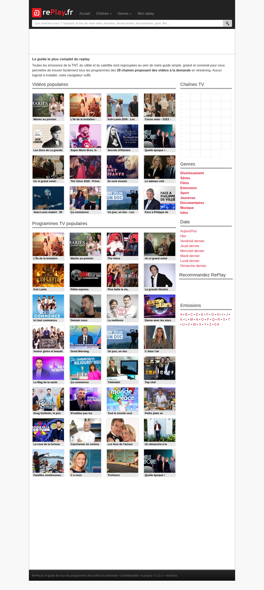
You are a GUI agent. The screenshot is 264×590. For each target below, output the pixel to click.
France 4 (185, 113)
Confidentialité (129, 575)
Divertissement (192, 173)
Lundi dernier (189, 261)
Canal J (195, 145)
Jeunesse (187, 198)
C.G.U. (159, 575)
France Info (195, 129)
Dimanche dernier (193, 266)
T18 (226, 121)
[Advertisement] (132, 41)
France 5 (226, 97)
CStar (195, 113)
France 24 (195, 137)
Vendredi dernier (192, 241)
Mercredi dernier (192, 251)
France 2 (195, 97)
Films (184, 183)
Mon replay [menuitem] (146, 13)
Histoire (216, 153)
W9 (206, 105)
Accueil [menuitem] (84, 13)
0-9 (216, 324)
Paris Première (216, 121)
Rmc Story (185, 121)
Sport (184, 193)
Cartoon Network (206, 145)
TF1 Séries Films (206, 113)
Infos (184, 212)
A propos (146, 575)
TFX (226, 105)
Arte (195, 105)
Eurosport (216, 137)
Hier (183, 236)
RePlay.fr (37, 575)
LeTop (185, 153)
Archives (171, 575)
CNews (206, 129)
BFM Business (226, 129)
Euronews (185, 137)
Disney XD (216, 145)
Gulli (185, 145)
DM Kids (226, 145)
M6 (185, 105)
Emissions (188, 188)
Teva (206, 121)
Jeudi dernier (189, 246)
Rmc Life (195, 121)
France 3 (206, 97)
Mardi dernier (190, 256)
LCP (195, 153)
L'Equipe (226, 137)
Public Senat (206, 153)
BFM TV (216, 129)
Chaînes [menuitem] (104, 13)
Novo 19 (185, 129)
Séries (185, 178)
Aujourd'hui (188, 231)
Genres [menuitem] (125, 13)
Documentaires (192, 203)
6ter (216, 113)
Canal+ (216, 97)
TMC (216, 105)
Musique (187, 208)
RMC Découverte (226, 113)
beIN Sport (206, 137)
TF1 (185, 97)
